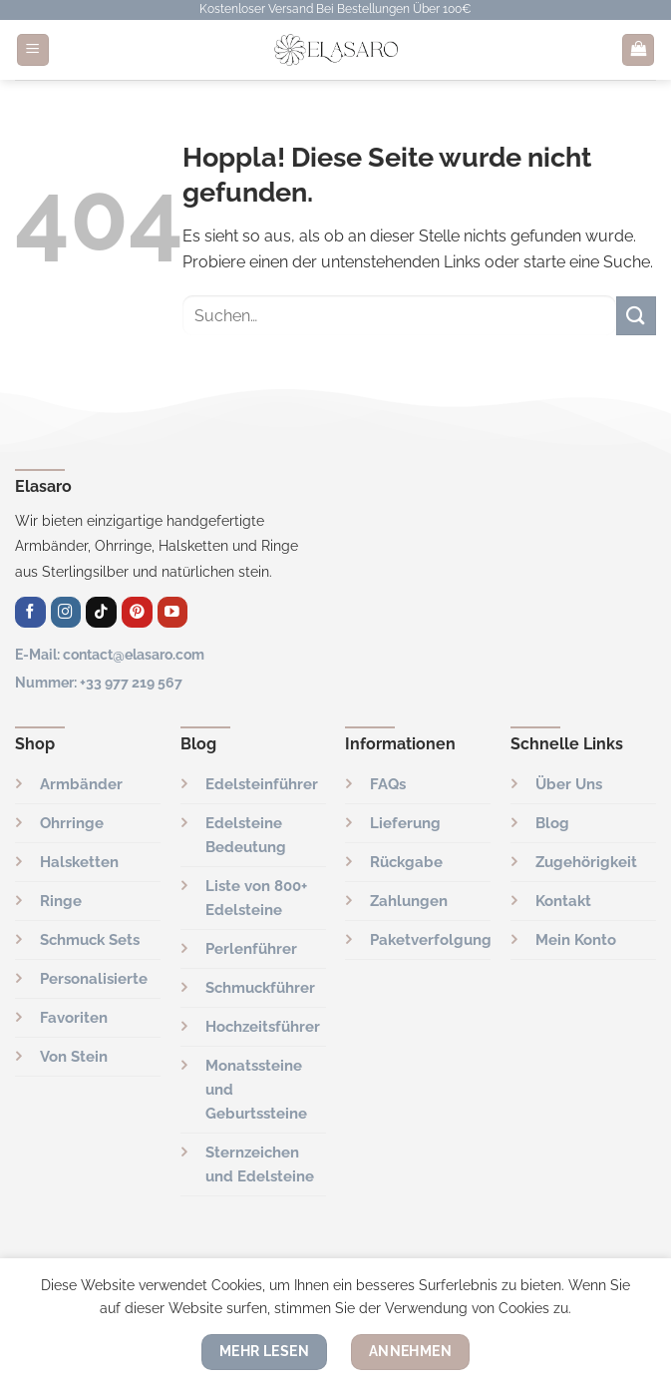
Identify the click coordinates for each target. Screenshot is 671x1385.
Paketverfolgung (431, 940)
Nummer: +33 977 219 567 (98, 682)
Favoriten (74, 1018)
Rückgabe (406, 862)
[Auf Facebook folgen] (30, 612)
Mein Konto (575, 940)
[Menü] (33, 50)
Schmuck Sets (90, 940)
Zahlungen (409, 901)
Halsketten (79, 862)
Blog (552, 823)
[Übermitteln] (636, 315)
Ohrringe (72, 823)
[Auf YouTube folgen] (173, 612)
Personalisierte (94, 979)
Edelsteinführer (261, 784)
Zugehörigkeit (586, 862)
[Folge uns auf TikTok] (101, 612)
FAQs (388, 784)
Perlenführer (251, 949)
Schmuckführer (260, 988)
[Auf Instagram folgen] (66, 612)
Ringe (61, 901)
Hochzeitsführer (262, 1027)
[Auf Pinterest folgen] (137, 612)
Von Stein (74, 1057)
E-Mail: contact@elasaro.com (109, 654)
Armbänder (81, 784)
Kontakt (563, 901)
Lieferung (405, 823)
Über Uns (568, 784)
